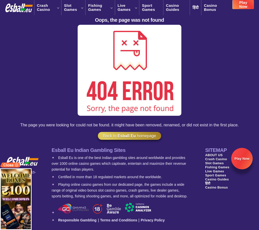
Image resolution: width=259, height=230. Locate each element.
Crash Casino (48, 7)
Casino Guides (172, 7)
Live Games (127, 7)
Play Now (243, 6)
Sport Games (148, 7)
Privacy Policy (153, 220)
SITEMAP (216, 150)
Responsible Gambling (77, 220)
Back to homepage (129, 136)
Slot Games (73, 7)
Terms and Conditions (118, 220)
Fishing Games (100, 7)
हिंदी (195, 7)
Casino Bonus (210, 7)
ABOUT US (214, 155)
